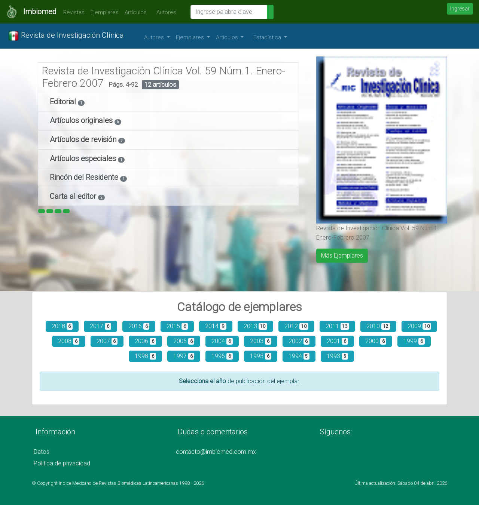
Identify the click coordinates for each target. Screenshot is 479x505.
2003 (260, 341)
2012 (296, 326)
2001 (337, 341)
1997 (184, 356)
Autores (164, 12)
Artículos (136, 12)
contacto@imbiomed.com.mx (216, 451)
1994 (299, 356)
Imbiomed (40, 11)
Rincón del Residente (85, 177)
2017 (100, 326)
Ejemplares (105, 12)
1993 (337, 356)
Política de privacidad (62, 463)
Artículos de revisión (84, 139)
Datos (41, 451)
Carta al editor (74, 196)
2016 (139, 326)
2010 (378, 326)
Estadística (268, 37)
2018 (62, 326)
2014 (215, 326)
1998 (145, 356)
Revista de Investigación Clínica (66, 35)
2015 (177, 326)
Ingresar (460, 9)
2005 (184, 341)
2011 (338, 326)
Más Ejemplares (342, 255)
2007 (107, 341)
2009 (419, 326)
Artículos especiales (84, 158)
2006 (145, 341)
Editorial (64, 101)
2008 (68, 341)
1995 (260, 356)
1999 (414, 341)
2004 (222, 341)
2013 (256, 326)
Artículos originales (82, 120)
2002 (299, 341)
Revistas (72, 12)
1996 (222, 356)
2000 (376, 341)
